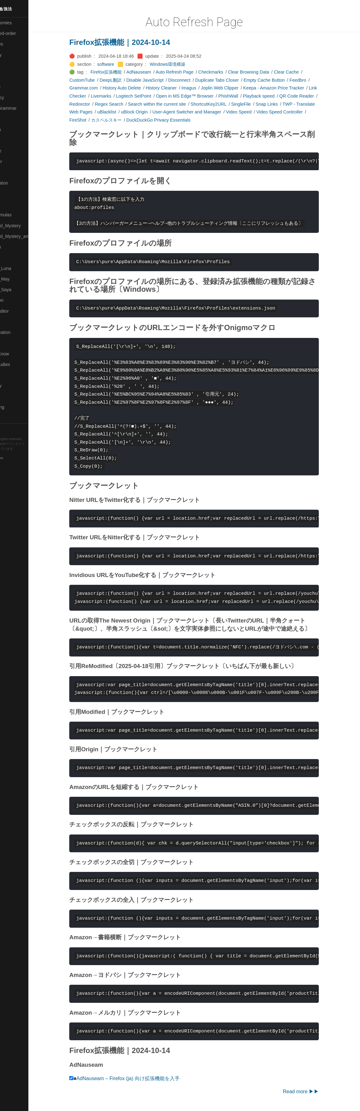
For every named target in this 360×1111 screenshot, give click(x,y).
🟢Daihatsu (14, 76)
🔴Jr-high (12, 118)
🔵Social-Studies (20, 364)
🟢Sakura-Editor (19, 311)
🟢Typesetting (17, 407)
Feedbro (311, 80)
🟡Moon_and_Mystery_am (29, 236)
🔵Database (15, 86)
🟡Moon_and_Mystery (25, 225)
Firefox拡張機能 (119, 72)
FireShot (91, 120)
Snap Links (280, 104)
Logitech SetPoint (147, 96)
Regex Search (122, 104)
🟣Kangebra (15, 129)
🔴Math (10, 204)
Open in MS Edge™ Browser (198, 96)
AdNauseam (152, 72)
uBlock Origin (147, 111)
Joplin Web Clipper (233, 87)
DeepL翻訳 (124, 80)
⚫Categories (16, 43)
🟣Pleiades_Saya (20, 289)
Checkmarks (224, 72)
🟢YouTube (14, 417)
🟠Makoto (13, 172)
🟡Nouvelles (15, 246)
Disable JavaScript (158, 80)
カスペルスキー (120, 120)
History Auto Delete (135, 87)
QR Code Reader (310, 96)
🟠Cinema (13, 65)
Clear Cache (299, 72)
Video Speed (252, 111)
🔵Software (14, 375)
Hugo (22, 453)
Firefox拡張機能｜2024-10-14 (133, 42)
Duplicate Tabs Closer (230, 80)
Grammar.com (97, 87)
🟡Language (15, 150)
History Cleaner (174, 87)
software (119, 64)
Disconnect (193, 80)
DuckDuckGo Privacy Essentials (172, 120)
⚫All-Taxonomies (21, 22)
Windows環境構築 (181, 64)
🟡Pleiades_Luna (20, 268)
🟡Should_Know (19, 353)
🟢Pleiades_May (19, 279)
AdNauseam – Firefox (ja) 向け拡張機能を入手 (141, 1078)
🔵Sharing (13, 342)
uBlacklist (120, 111)
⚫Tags (10, 396)
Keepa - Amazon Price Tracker (287, 87)
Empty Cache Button (277, 80)
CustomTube (96, 80)
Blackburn (23, 458)
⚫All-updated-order (23, 33)
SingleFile (254, 104)
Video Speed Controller (293, 111)
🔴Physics (13, 257)
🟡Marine (12, 193)
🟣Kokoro (13, 140)
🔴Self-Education (20, 332)
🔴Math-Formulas (21, 214)
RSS (10, 428)
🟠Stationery (16, 385)
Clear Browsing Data (262, 72)
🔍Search (13, 321)
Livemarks (114, 96)
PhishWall (241, 96)
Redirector (93, 104)
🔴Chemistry (16, 54)
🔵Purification (17, 300)
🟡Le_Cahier (16, 161)
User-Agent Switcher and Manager (200, 111)
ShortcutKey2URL (222, 104)
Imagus (202, 87)
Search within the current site (171, 104)
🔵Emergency (17, 97)
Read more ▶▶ (314, 1091)
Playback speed (272, 96)
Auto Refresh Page (188, 72)
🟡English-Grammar (23, 108)
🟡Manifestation (19, 182)
